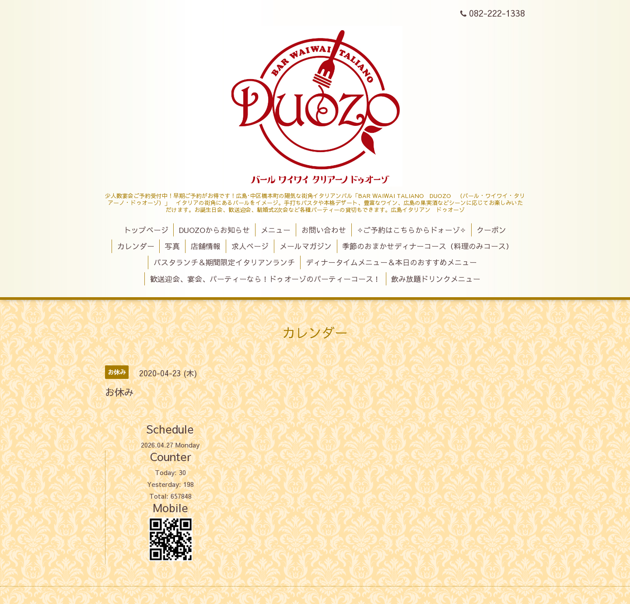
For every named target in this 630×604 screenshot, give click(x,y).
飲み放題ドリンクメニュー (435, 279)
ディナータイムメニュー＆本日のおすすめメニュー (391, 262)
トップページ (146, 230)
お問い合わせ (323, 230)
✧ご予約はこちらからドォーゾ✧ (411, 230)
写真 (172, 246)
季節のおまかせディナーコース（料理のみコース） (427, 246)
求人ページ (250, 246)
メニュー (275, 230)
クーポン (491, 230)
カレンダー (135, 246)
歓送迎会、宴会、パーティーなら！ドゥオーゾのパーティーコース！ (265, 279)
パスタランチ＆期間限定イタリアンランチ (224, 262)
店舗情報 (205, 246)
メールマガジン (306, 246)
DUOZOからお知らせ (214, 230)
